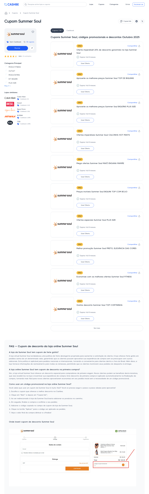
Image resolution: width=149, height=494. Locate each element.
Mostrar (17, 48)
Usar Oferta (85, 63)
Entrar (128, 4)
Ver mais (97, 328)
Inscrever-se (138, 4)
